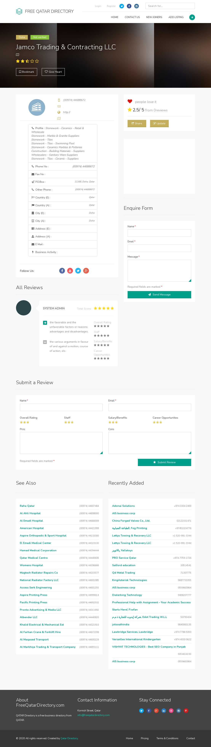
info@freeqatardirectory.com (94, 715)
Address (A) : (41, 236)
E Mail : (37, 244)
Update (159, 123)
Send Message (159, 294)
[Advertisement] (159, 166)
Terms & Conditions (167, 738)
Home (129, 738)
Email (131, 241)
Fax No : (38, 174)
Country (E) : (62, 197)
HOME (114, 17)
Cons (111, 429)
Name (132, 226)
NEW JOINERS (154, 17)
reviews (161, 110)
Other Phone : (62, 190)
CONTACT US (132, 17)
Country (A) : (62, 205)
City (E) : (62, 213)
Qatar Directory (69, 738)
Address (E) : (41, 229)
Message (134, 257)
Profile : (57, 143)
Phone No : (62, 166)
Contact (190, 738)
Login (98, 6)
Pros (22, 429)
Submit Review (164, 462)
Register (111, 6)
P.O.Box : (62, 182)
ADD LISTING (176, 17)
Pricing (145, 738)
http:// (66, 112)
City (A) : (62, 221)
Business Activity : (44, 252)
